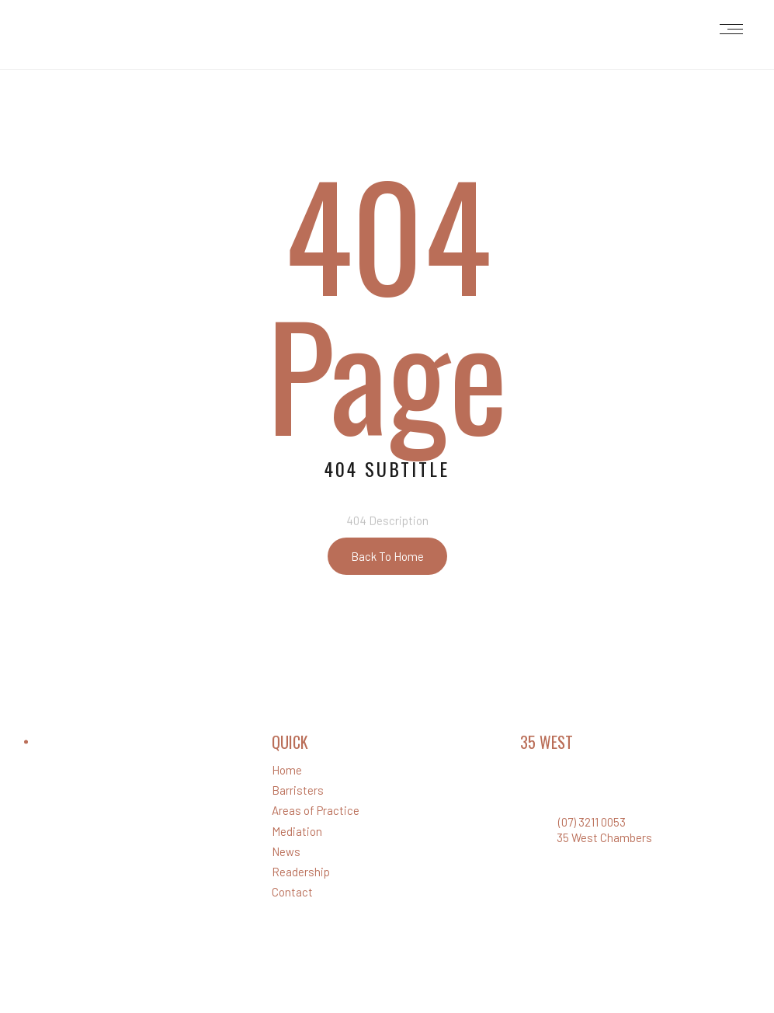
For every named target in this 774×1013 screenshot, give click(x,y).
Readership (301, 872)
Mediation (297, 831)
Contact (292, 892)
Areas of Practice (315, 810)
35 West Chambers (604, 837)
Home (287, 770)
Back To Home (387, 556)
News (286, 851)
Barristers (298, 790)
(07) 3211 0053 (592, 822)
